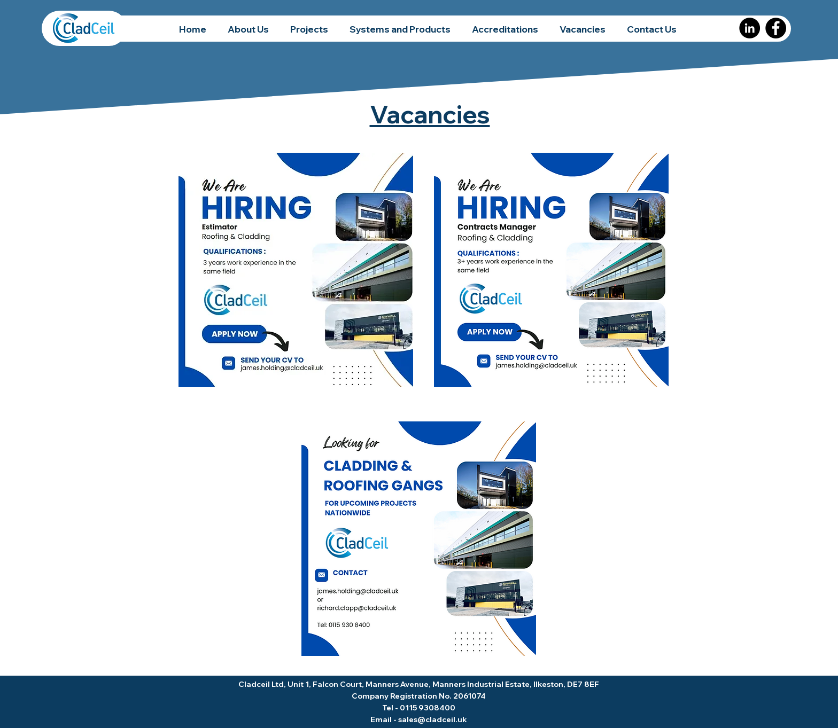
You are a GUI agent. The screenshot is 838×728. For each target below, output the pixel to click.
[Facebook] (775, 28)
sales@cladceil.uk (432, 719)
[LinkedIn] (749, 28)
